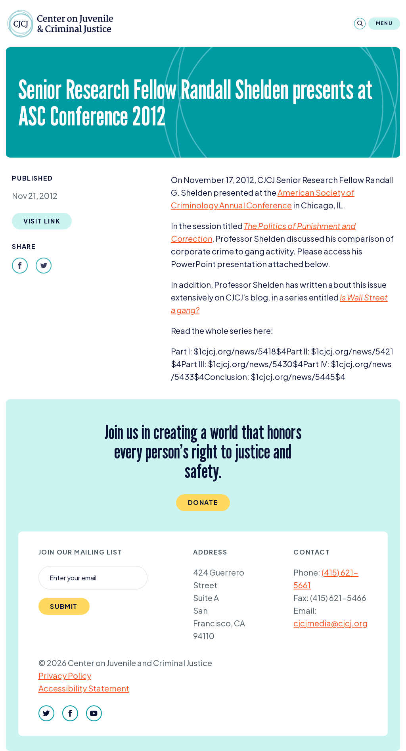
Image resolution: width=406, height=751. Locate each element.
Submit (64, 606)
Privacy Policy (64, 675)
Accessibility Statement (83, 688)
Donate (203, 502)
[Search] (360, 23)
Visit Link (41, 221)
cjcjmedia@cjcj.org (330, 623)
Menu (384, 23)
